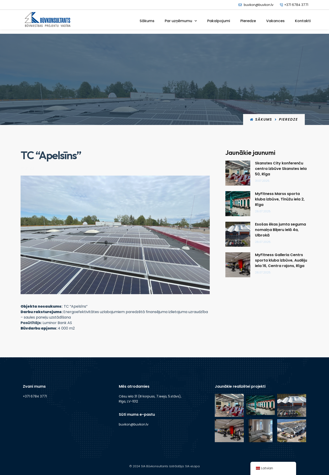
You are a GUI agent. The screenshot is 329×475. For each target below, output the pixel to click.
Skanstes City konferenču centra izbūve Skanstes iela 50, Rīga (285, 169)
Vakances (275, 20)
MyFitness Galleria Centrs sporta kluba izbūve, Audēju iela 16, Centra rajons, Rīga (285, 260)
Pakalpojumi (218, 20)
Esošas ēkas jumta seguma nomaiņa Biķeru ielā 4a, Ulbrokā (284, 230)
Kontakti (303, 20)
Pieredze (248, 20)
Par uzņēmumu (181, 20)
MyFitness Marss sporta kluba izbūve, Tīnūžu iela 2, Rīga (284, 199)
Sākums (147, 20)
